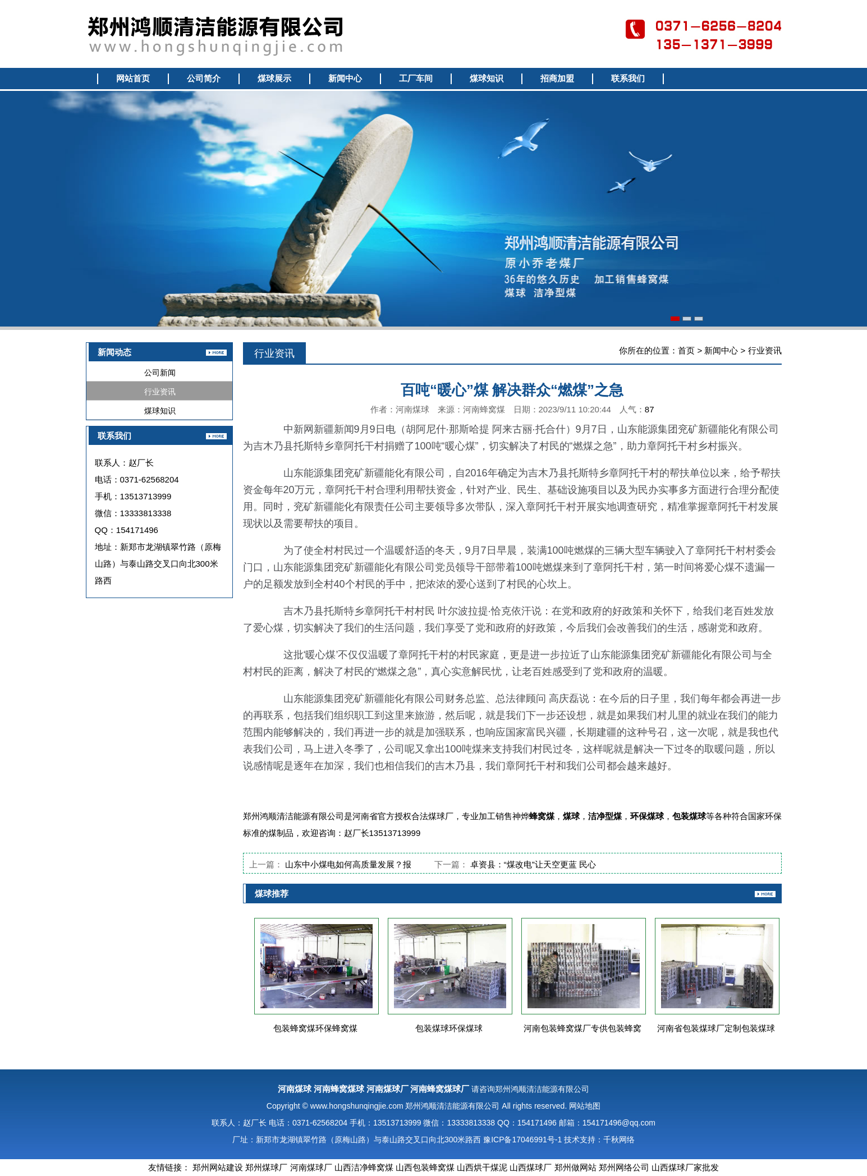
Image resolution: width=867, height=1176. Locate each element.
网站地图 (584, 1105)
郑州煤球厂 (266, 1167)
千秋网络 (619, 1139)
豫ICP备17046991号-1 (522, 1139)
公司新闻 (160, 372)
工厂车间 (416, 78)
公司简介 (204, 78)
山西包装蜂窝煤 (425, 1167)
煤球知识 (486, 78)
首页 (686, 350)
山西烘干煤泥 (482, 1167)
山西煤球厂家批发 (685, 1167)
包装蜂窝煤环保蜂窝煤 (315, 1028)
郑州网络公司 (624, 1167)
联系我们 (628, 78)
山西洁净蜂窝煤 (363, 1167)
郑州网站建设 (217, 1167)
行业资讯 (160, 391)
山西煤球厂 (531, 1167)
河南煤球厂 (311, 1167)
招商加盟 (557, 78)
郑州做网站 (575, 1167)
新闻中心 (345, 78)
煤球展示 (274, 78)
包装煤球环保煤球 (449, 1028)
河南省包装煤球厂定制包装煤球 (716, 1028)
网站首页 (133, 78)
